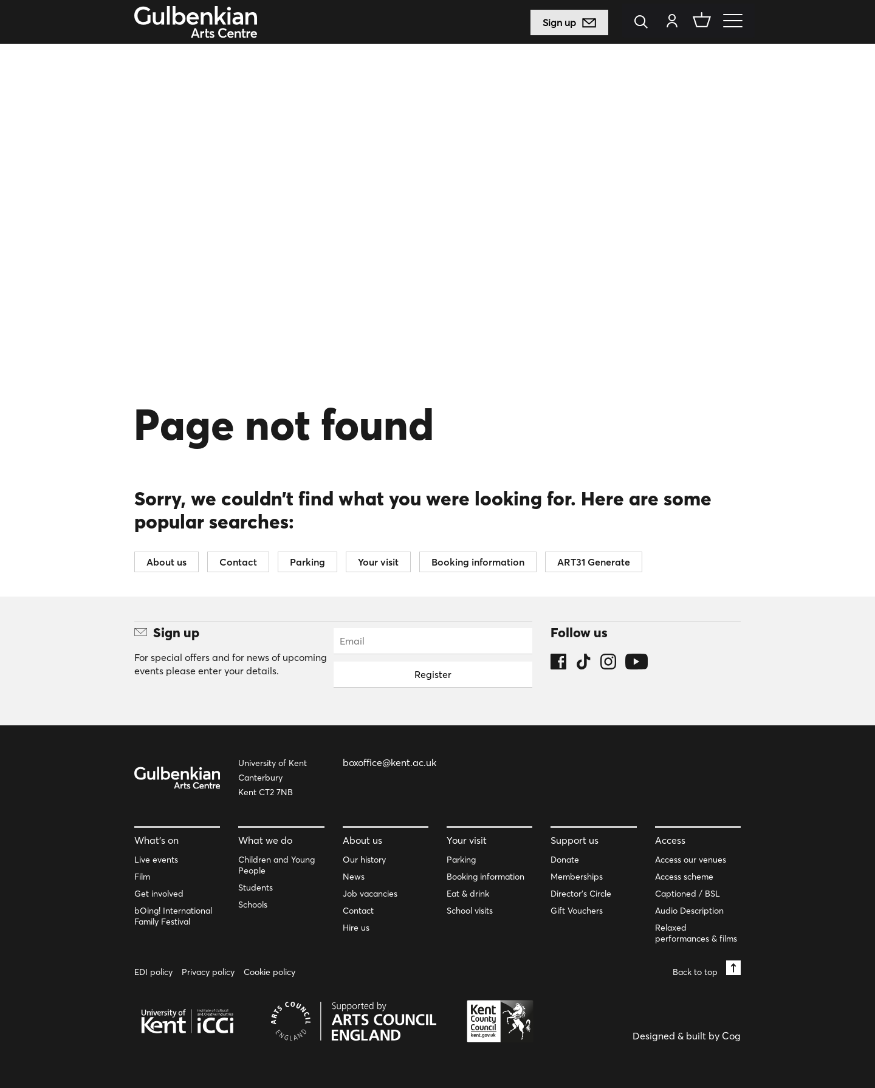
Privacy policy (208, 972)
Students (255, 887)
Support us (575, 840)
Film (142, 876)
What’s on (156, 840)
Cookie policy (269, 972)
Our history (364, 859)
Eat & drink (468, 893)
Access (670, 840)
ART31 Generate (593, 562)
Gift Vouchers (577, 910)
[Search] (644, 23)
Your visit (378, 562)
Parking (307, 562)
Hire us (356, 927)
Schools (252, 904)
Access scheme (684, 876)
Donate (565, 859)
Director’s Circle (581, 893)
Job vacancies (370, 893)
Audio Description (689, 910)
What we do (265, 840)
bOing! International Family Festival (173, 916)
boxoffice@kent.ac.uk (389, 762)
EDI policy (153, 972)
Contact (238, 562)
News (354, 876)
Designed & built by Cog (687, 1036)
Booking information (477, 562)
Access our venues (690, 859)
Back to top (707, 968)
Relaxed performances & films (696, 933)
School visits (470, 910)
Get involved (159, 893)
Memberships (577, 876)
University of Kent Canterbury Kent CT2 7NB (272, 778)
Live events (156, 859)
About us (166, 562)
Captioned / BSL (687, 893)
